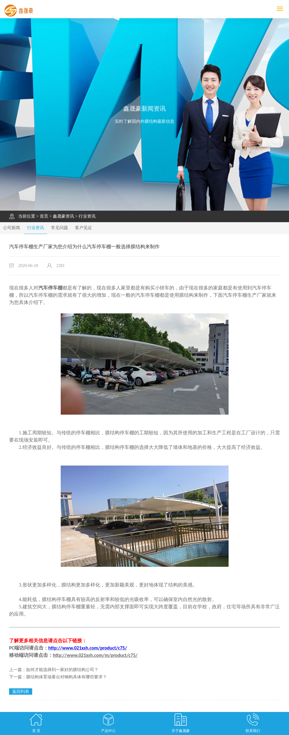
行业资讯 (87, 216)
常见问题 (59, 228)
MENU (283, 9)
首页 (44, 216)
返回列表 (20, 691)
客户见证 (83, 228)
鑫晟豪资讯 (63, 216)
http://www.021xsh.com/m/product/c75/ (95, 655)
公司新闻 (11, 228)
